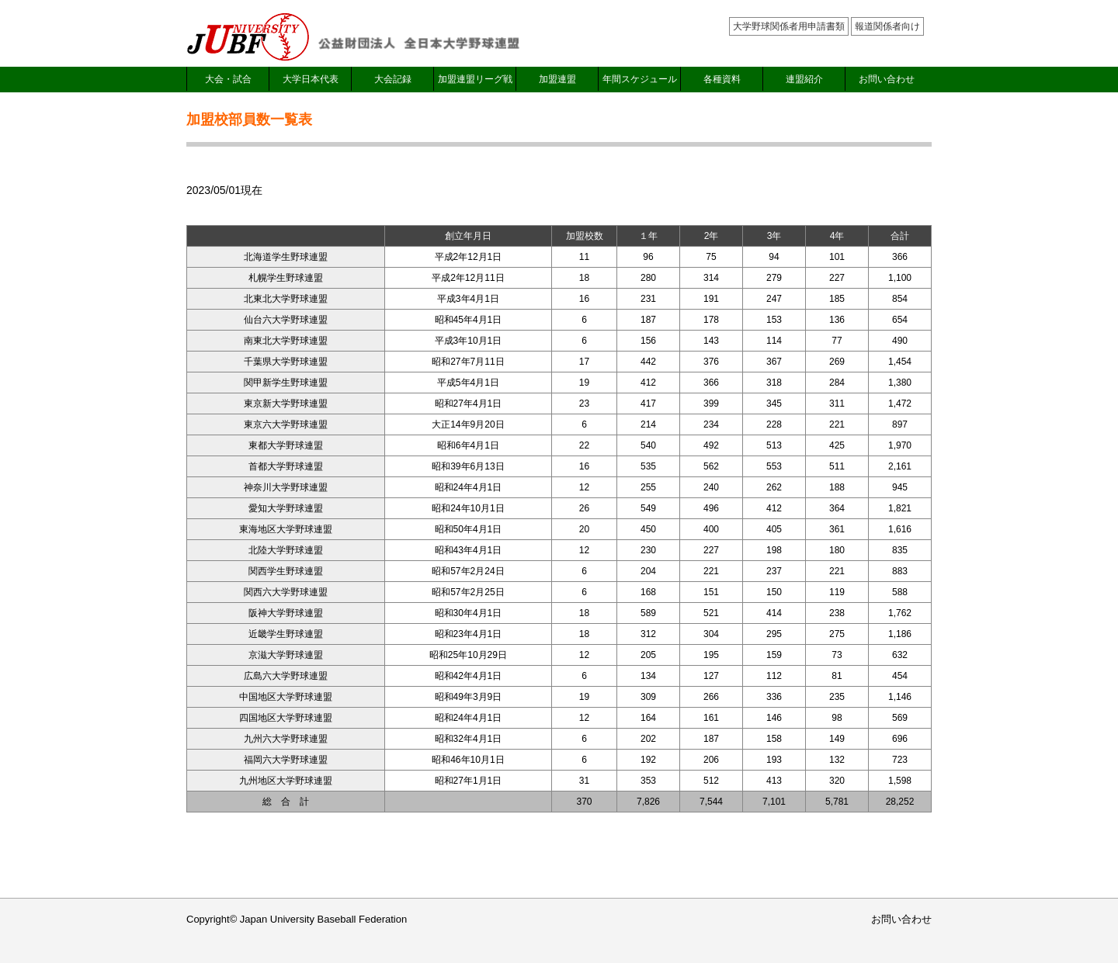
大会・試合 (228, 79)
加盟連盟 (557, 79)
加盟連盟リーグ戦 (475, 79)
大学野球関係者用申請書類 (789, 26)
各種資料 (722, 79)
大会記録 (392, 79)
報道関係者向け (887, 26)
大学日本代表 (311, 79)
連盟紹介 (804, 79)
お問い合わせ (887, 79)
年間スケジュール (639, 79)
